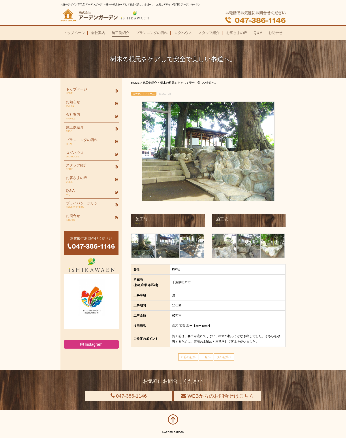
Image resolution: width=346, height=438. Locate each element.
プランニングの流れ (89, 141)
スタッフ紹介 (89, 167)
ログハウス (89, 154)
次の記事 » (223, 357)
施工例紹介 (89, 129)
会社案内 (89, 116)
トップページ (89, 91)
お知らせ (89, 104)
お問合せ (89, 217)
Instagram (91, 344)
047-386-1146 (129, 396)
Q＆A (89, 192)
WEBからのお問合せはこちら (217, 396)
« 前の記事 (188, 357)
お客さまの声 (89, 179)
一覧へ (206, 357)
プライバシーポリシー (89, 205)
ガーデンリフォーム (144, 93)
